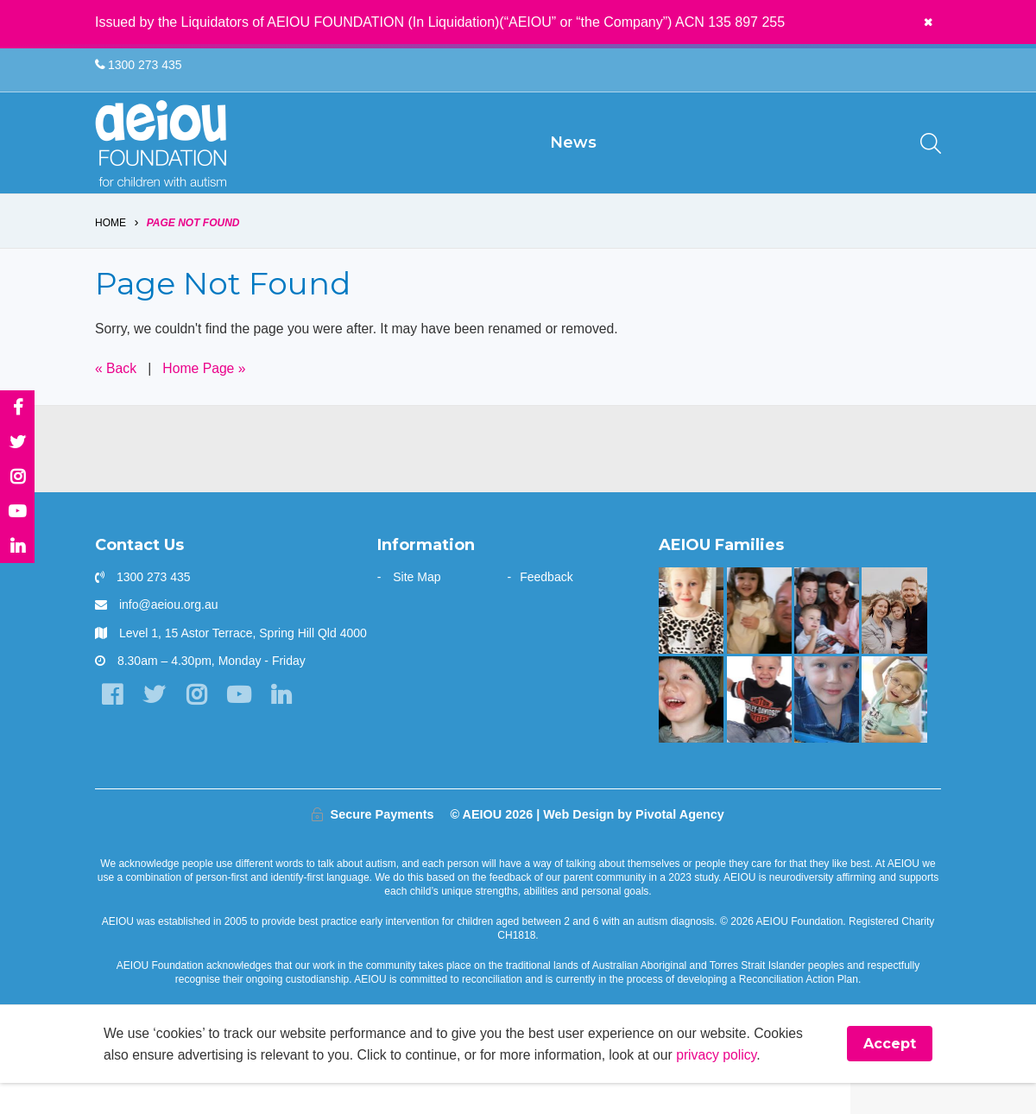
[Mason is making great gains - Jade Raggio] (759, 730)
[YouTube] (241, 726)
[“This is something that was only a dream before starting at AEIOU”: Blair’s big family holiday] (759, 641)
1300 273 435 (138, 66)
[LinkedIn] (284, 726)
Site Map (416, 607)
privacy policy (727, 1085)
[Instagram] (198, 726)
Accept (889, 1075)
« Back (116, 397)
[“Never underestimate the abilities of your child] (826, 641)
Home (110, 252)
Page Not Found (193, 252)
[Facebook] (112, 726)
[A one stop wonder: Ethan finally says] (894, 641)
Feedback (546, 607)
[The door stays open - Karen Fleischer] (894, 730)
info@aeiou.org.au (168, 635)
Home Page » (206, 397)
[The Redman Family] (826, 730)
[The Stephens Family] (691, 730)
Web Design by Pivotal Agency (633, 844)
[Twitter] (155, 726)
